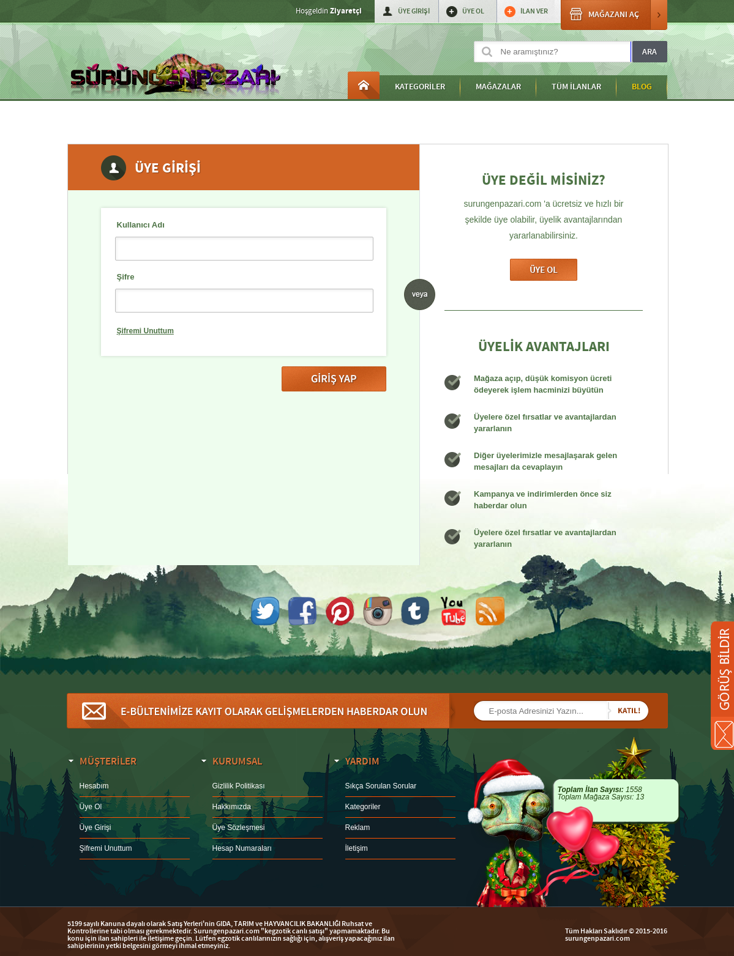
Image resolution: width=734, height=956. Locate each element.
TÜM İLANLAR (576, 86)
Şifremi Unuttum (145, 331)
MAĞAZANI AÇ (614, 15)
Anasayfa (364, 85)
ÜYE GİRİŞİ (414, 11)
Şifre (126, 277)
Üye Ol (543, 270)
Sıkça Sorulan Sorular (381, 786)
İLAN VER (534, 11)
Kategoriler (363, 806)
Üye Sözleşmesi (238, 827)
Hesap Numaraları (242, 848)
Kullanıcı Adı (141, 225)
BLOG (642, 86)
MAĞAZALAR (498, 86)
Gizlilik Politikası (238, 786)
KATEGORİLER (420, 86)
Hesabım (94, 786)
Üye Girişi (95, 827)
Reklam (357, 827)
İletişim (356, 848)
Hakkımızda (231, 806)
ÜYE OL (473, 11)
